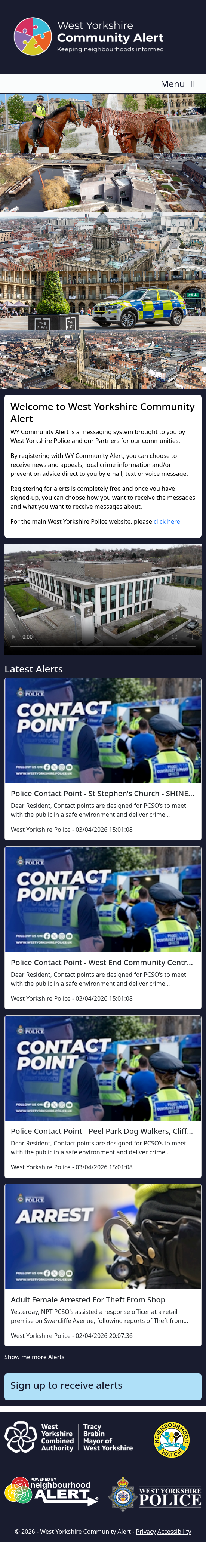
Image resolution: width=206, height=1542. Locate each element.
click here (167, 521)
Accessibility (174, 1531)
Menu (180, 83)
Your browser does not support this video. (103, 599)
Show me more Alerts (34, 1357)
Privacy (146, 1531)
